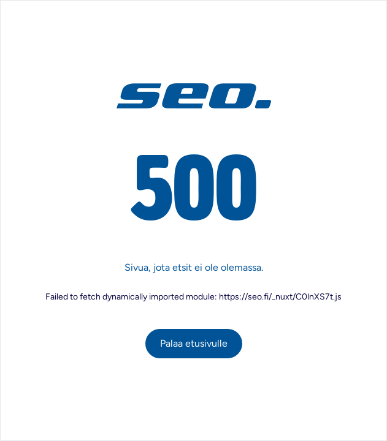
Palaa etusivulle (194, 343)
